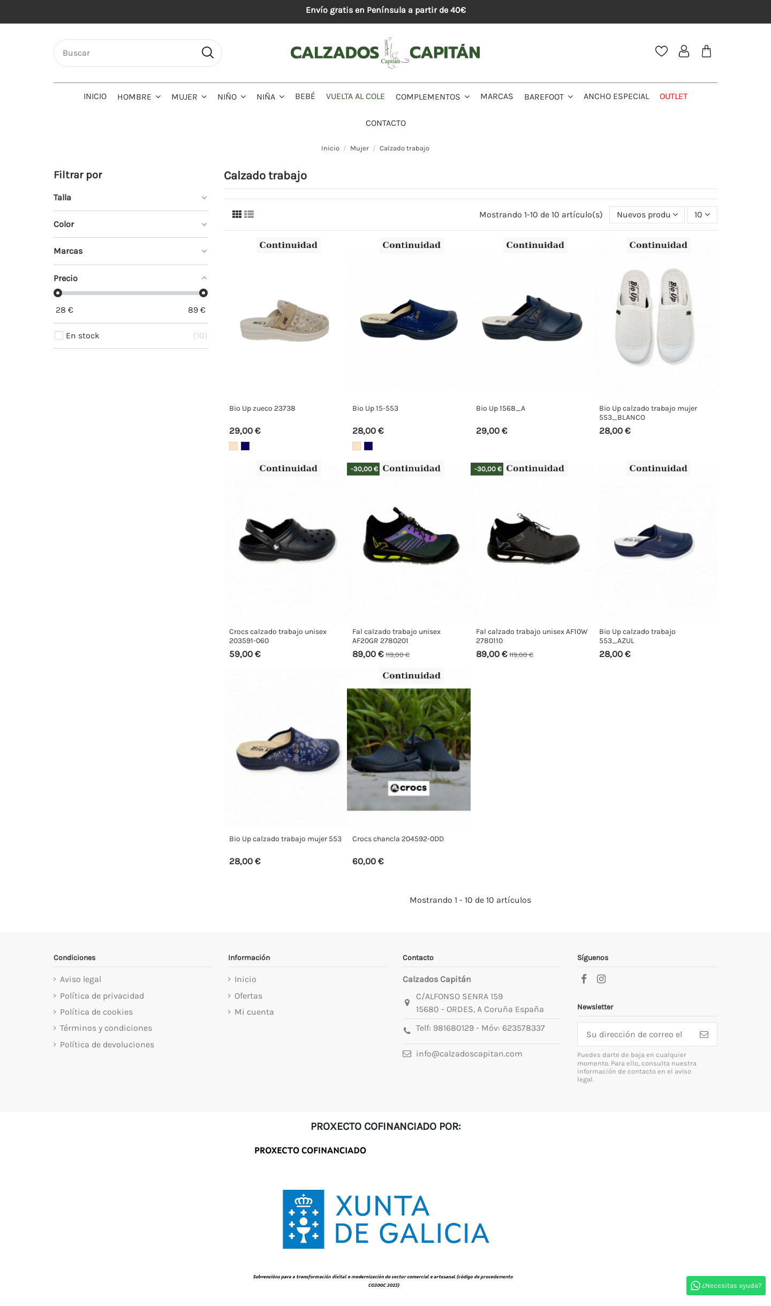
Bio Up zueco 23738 (262, 408)
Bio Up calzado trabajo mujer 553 (285, 838)
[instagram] (601, 979)
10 (702, 214)
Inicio (245, 979)
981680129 (453, 1028)
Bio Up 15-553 (375, 408)
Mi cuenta (254, 1012)
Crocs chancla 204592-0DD (398, 838)
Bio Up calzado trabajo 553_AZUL (637, 636)
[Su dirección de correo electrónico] (634, 1034)
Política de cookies (96, 1012)
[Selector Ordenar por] (647, 214)
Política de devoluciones (107, 1044)
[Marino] (245, 446)
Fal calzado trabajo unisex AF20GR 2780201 (396, 636)
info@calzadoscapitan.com (469, 1053)
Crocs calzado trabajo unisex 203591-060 (278, 636)
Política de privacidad (102, 996)
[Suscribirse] (704, 1034)
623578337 (523, 1028)
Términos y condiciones (106, 1028)
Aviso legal (80, 979)
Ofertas (248, 996)
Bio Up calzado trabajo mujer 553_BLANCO (648, 413)
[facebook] (583, 979)
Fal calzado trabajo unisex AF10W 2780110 (532, 636)
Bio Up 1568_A (500, 408)
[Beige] (233, 446)
